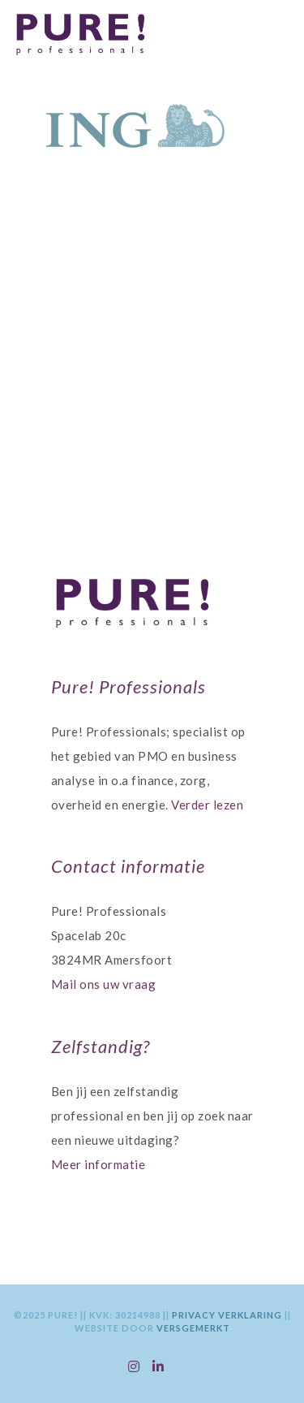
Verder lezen (207, 804)
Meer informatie (98, 1164)
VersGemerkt (193, 1328)
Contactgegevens (152, 415)
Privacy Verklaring (228, 1315)
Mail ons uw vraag (103, 984)
